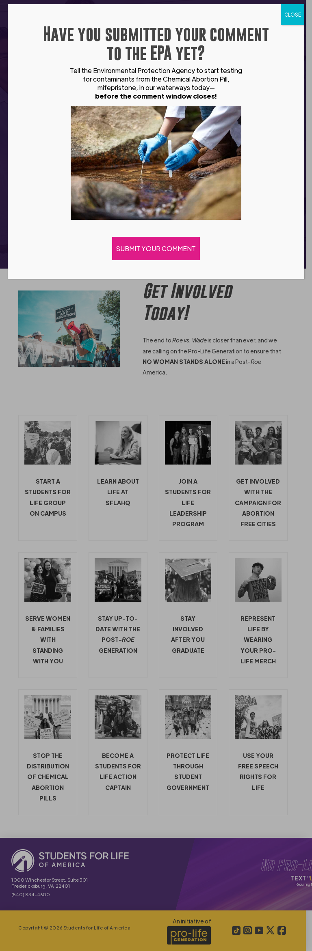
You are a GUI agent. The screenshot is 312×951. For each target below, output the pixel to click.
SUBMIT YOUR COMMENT (156, 248)
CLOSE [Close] (292, 14)
